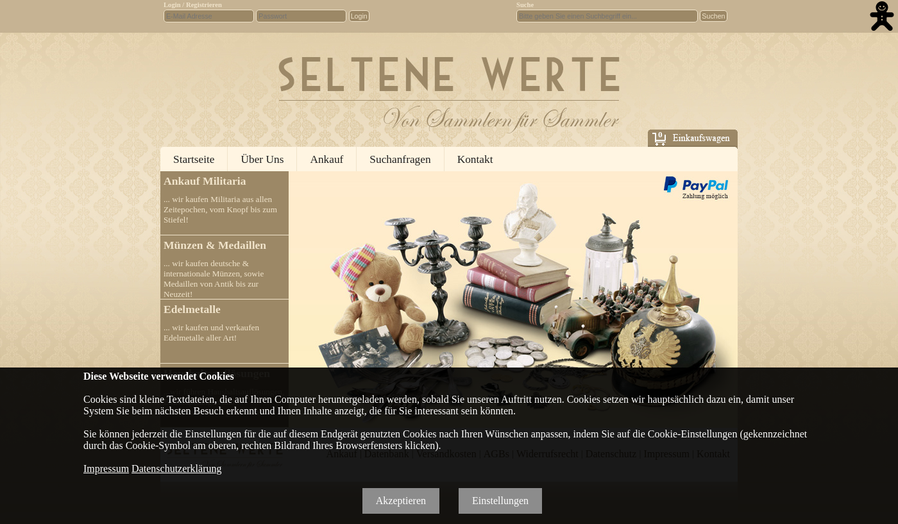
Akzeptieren (401, 500)
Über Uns (262, 159)
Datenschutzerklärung (176, 468)
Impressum (106, 468)
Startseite (193, 159)
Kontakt (475, 159)
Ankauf (326, 159)
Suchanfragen (399, 159)
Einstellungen (500, 500)
